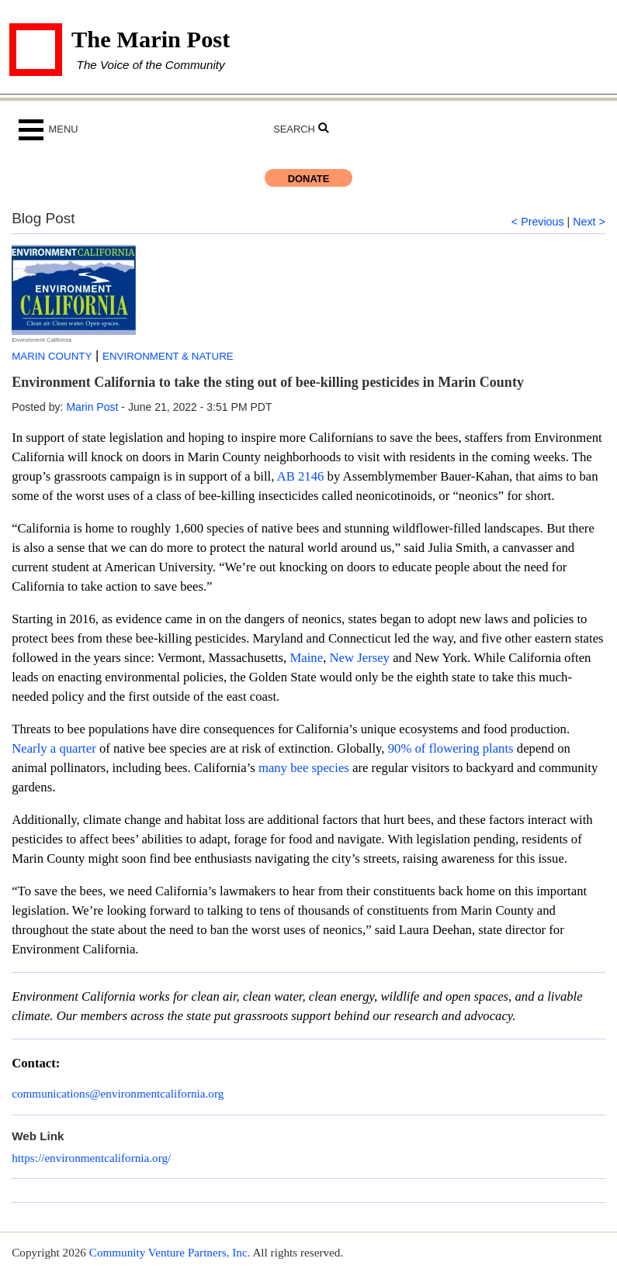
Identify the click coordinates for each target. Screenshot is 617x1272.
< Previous (537, 221)
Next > (589, 221)
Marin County (52, 356)
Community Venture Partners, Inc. (170, 1252)
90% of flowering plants (451, 748)
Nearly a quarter (54, 748)
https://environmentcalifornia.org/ (91, 1157)
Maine (304, 657)
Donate (309, 178)
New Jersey (360, 657)
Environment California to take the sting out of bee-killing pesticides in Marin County (268, 382)
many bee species (302, 767)
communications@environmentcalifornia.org (118, 1093)
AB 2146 (300, 476)
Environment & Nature (168, 356)
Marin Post (92, 407)
